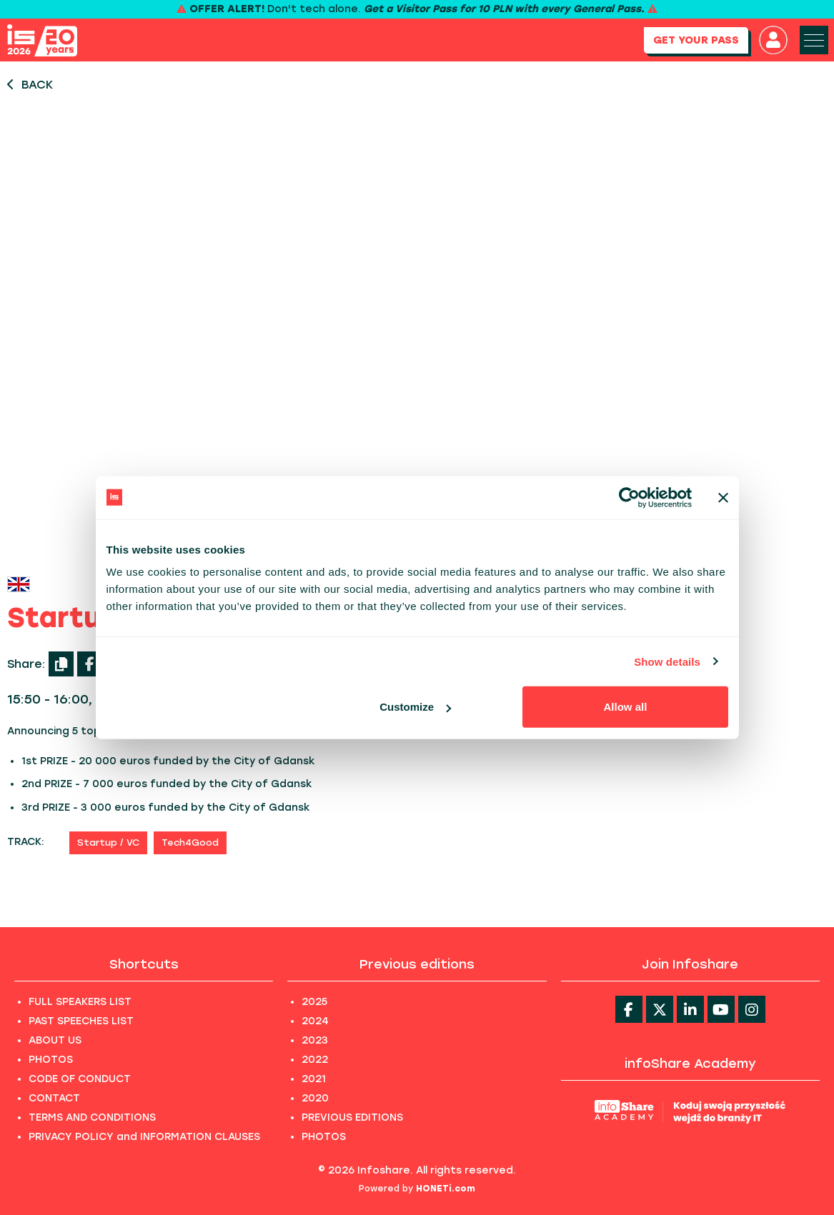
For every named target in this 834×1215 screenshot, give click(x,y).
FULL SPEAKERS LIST (80, 1002)
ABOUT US (55, 1040)
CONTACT (54, 1098)
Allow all (625, 707)
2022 (315, 1060)
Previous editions (417, 964)
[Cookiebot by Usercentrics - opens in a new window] (629, 497)
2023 (315, 1040)
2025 (314, 1002)
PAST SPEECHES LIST (81, 1021)
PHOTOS (51, 1060)
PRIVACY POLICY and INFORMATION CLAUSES (144, 1137)
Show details (667, 661)
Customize (415, 707)
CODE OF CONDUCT (80, 1079)
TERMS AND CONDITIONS (92, 1117)
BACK (30, 84)
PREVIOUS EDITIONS (352, 1117)
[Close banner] (723, 497)
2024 (315, 1021)
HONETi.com (445, 1189)
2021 (314, 1079)
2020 (315, 1098)
